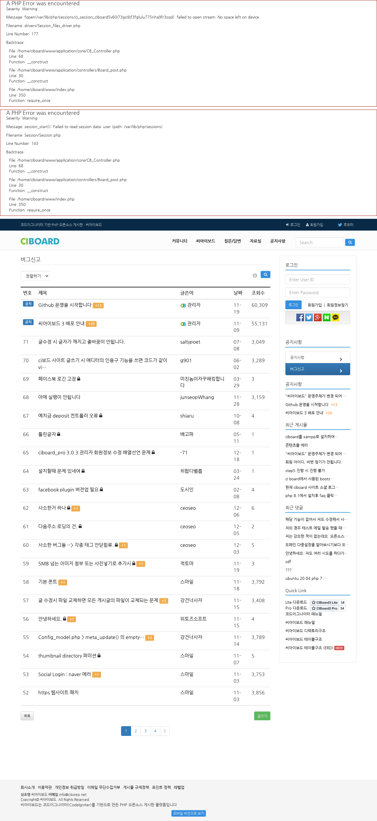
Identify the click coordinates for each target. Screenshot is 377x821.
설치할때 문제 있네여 (59, 471)
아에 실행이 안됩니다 (59, 397)
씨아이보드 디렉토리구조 (305, 630)
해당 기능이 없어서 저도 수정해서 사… (316, 519)
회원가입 (316, 225)
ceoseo (188, 508)
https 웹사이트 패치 (58, 692)
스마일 (187, 582)
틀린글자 (47, 434)
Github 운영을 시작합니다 (65, 305)
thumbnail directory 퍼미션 (67, 655)
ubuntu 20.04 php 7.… (306, 578)
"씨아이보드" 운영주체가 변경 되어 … (316, 396)
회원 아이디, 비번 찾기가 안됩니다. (313, 462)
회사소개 (28, 787)
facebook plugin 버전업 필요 (68, 489)
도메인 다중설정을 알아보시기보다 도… (317, 544)
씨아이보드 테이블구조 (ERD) (309, 647)
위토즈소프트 (193, 619)
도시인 (187, 489)
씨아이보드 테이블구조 (303, 639)
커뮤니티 (179, 241)
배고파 (187, 434)
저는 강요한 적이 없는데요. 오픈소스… (316, 536)
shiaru (187, 415)
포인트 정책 (161, 787)
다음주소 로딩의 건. (57, 526)
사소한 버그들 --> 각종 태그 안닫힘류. (76, 545)
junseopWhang (197, 397)
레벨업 (179, 787)
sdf (288, 561)
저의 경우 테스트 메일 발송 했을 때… (315, 528)
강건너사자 (191, 600)
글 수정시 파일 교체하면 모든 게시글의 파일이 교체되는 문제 (98, 600)
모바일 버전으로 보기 (188, 813)
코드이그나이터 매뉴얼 (303, 614)
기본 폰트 (47, 582)
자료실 (255, 241)
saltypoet (190, 342)
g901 (186, 360)
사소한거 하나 (52, 508)
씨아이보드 (205, 241)
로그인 (295, 225)
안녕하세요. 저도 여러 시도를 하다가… (316, 553)
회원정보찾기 (337, 305)
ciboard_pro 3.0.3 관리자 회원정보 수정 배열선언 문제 (94, 452)
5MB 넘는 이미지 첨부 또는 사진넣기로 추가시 (84, 563)
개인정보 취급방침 (69, 787)
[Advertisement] (188, 761)
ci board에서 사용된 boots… (309, 478)
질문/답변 (232, 241)
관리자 (190, 305)
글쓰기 (262, 716)
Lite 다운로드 (296, 602)
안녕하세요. (50, 619)
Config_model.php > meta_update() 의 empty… (91, 637)
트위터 (341, 225)
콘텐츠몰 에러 (296, 445)
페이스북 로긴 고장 (57, 379)
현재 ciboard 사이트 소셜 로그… (312, 487)
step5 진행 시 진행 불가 (305, 470)
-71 (184, 452)
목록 (27, 716)
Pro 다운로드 (296, 608)
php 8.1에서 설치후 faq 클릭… (311, 495)
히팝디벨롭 (191, 471)
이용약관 (45, 787)
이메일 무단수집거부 (103, 787)
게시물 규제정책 (136, 787)
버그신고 (318, 371)
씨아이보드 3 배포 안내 (61, 323)
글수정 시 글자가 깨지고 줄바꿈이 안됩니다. (81, 342)
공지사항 (277, 241)
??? (288, 570)
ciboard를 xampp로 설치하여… (311, 436)
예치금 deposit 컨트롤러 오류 (68, 415)
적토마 (187, 563)
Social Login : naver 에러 (64, 674)
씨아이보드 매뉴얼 (300, 622)
